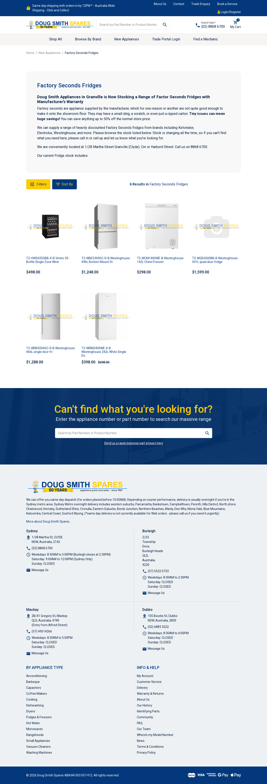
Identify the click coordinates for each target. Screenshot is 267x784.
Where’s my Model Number (155, 735)
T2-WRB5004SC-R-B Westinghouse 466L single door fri (50, 350)
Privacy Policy (146, 752)
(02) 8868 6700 (213, 26)
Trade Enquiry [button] (200, 4)
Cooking (31, 699)
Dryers (30, 711)
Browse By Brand (88, 39)
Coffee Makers (36, 693)
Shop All (55, 39)
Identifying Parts (148, 711)
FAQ (140, 723)
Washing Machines (39, 752)
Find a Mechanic (205, 39)
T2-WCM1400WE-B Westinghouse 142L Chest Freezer (160, 260)
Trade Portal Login (166, 39)
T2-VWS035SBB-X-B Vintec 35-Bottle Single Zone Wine (47, 260)
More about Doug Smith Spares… (48, 521)
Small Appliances (38, 741)
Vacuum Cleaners (38, 746)
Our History (144, 705)
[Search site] (165, 25)
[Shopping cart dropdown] (235, 24)
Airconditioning (36, 676)
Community (145, 717)
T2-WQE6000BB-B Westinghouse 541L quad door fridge (215, 260)
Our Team (144, 729)
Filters (38, 184)
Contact (178, 4)
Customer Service (149, 682)
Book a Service (227, 4)
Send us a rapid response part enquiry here (133, 443)
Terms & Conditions (150, 746)
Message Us (40, 570)
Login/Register (229, 12)
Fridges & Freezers (39, 717)
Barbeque (33, 682)
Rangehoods (35, 735)
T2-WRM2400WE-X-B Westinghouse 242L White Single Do (103, 351)
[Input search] (128, 25)
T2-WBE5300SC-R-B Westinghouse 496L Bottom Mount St (105, 260)
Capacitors (33, 687)
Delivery (142, 687)
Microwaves (34, 729)
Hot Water (33, 723)
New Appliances (126, 39)
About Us (160, 4)
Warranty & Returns (150, 693)
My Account (145, 676)
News (141, 741)
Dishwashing (35, 705)
